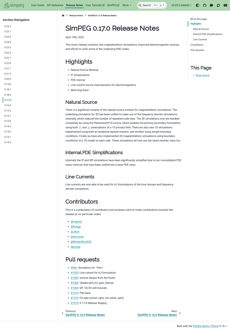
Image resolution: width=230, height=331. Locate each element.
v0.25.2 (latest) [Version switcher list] (180, 5)
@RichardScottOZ (81, 241)
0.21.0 (7, 73)
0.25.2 (7, 26)
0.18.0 (7, 95)
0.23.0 (7, 47)
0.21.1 (7, 68)
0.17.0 (7, 100)
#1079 (74, 303)
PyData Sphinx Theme (206, 326)
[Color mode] (198, 5)
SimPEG (112, 5)
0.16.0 (7, 105)
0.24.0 (7, 42)
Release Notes (74, 5)
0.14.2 (7, 131)
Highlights (195, 23)
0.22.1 (7, 58)
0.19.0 (7, 84)
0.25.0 (7, 36)
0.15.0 (7, 121)
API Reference (55, 5)
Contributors (197, 44)
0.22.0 (7, 63)
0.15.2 (7, 110)
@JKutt (75, 231)
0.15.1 (7, 116)
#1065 (74, 277)
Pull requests (197, 50)
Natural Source (201, 29)
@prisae (75, 246)
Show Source (203, 75)
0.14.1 (7, 137)
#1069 (74, 288)
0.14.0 (7, 142)
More (126, 5)
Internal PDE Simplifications (207, 34)
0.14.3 (7, 126)
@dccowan (77, 236)
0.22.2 (7, 52)
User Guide (37, 5)
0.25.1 (7, 31)
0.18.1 (7, 89)
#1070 (74, 293)
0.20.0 (7, 79)
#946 (74, 267)
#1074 (74, 297)
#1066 (74, 282)
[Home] (63, 15)
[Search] (152, 5)
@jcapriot (76, 221)
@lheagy (76, 226)
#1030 (74, 272)
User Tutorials (94, 5)
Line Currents (200, 39)
